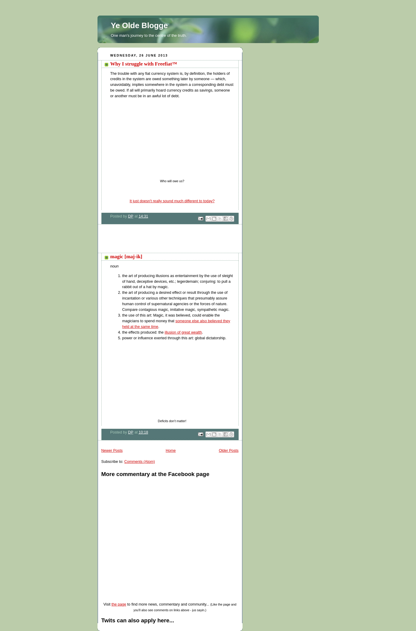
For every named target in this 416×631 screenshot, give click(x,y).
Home (171, 450)
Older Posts (229, 450)
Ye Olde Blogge (139, 25)
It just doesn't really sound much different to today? (172, 201)
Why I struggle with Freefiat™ (143, 64)
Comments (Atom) (139, 462)
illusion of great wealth (183, 332)
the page (119, 604)
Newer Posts (112, 450)
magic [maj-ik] (126, 256)
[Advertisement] (167, 241)
